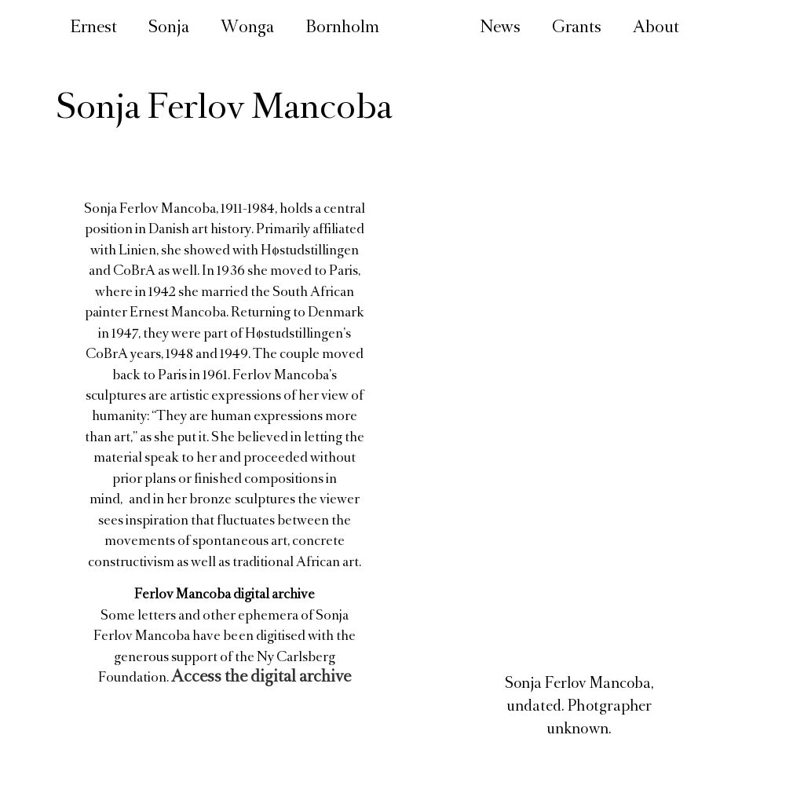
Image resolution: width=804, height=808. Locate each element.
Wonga (247, 28)
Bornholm (342, 28)
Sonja (168, 28)
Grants (576, 28)
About (656, 28)
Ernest (93, 28)
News (500, 28)
